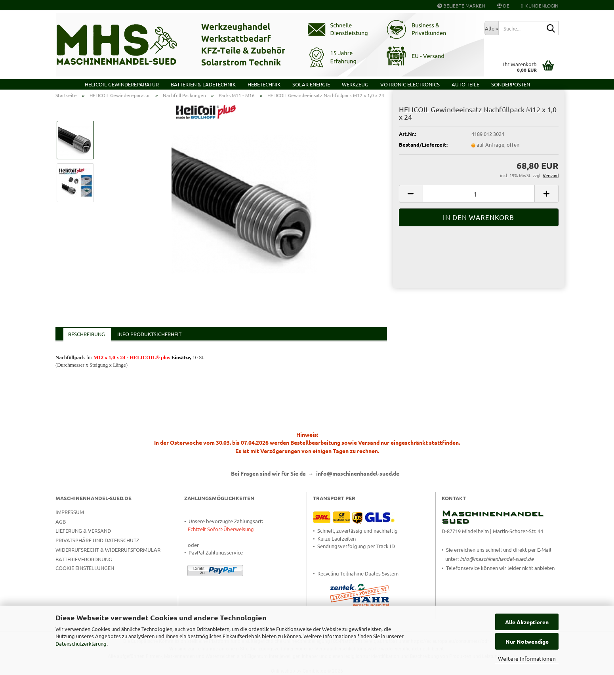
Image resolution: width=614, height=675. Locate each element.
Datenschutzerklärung (81, 643)
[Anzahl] (479, 194)
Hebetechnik (264, 84)
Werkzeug (355, 84)
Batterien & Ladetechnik (203, 84)
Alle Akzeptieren (527, 621)
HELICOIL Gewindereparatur (122, 84)
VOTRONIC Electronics (410, 84)
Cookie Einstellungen (84, 567)
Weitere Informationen (527, 658)
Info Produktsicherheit (149, 334)
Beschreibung (86, 334)
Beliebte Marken (461, 5)
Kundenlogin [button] (540, 5)
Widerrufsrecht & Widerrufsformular (107, 549)
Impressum (69, 512)
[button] (503, 5)
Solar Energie (311, 84)
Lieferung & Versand (83, 530)
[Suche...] (491, 28)
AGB (60, 521)
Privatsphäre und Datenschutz (97, 540)
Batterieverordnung (83, 559)
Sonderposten (510, 84)
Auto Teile (465, 84)
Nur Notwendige (527, 641)
